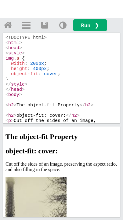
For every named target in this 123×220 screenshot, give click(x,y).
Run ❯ (90, 25)
